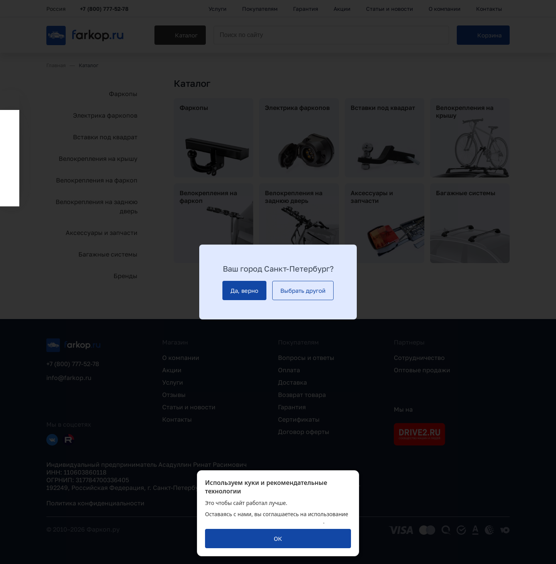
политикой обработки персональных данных (264, 521)
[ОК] (278, 538)
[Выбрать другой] (303, 290)
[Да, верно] (244, 290)
